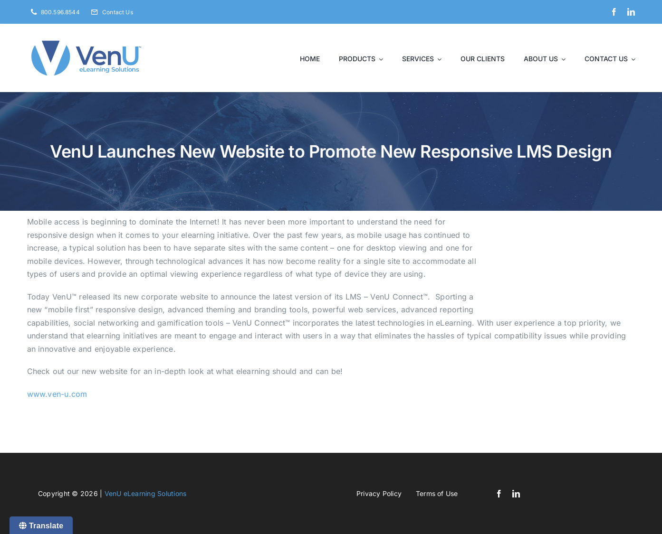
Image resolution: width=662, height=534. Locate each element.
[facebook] (614, 12)
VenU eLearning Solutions (146, 493)
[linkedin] (631, 12)
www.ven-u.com (57, 394)
